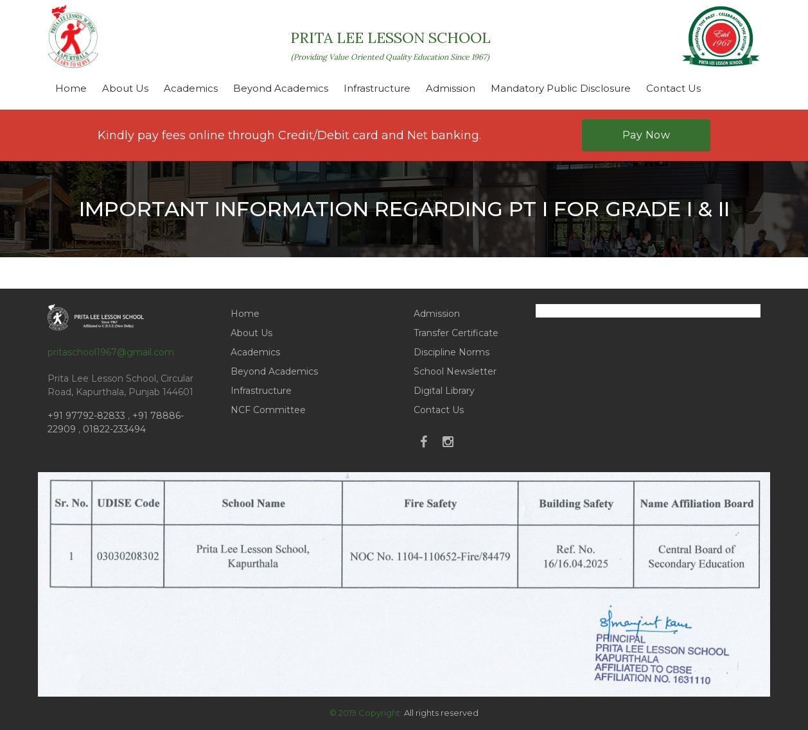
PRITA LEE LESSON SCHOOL (390, 45)
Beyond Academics (280, 88)
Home (71, 88)
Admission (450, 88)
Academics (191, 88)
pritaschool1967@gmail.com (111, 352)
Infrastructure (377, 88)
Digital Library (444, 390)
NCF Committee (268, 410)
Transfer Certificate (456, 333)
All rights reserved (441, 713)
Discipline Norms (451, 352)
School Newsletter (455, 371)
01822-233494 (114, 429)
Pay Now (646, 135)
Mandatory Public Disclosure (561, 88)
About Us (125, 88)
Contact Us (673, 88)
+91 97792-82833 (88, 415)
